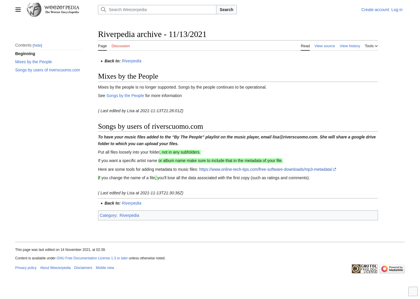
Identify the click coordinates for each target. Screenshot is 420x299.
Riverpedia (131, 61)
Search (226, 9)
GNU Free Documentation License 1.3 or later (92, 258)
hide (37, 45)
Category (108, 215)
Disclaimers (83, 268)
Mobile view (105, 268)
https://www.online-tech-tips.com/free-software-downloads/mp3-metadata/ (265, 169)
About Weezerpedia (55, 268)
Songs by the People (125, 95)
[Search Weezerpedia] (157, 9)
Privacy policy (25, 268)
